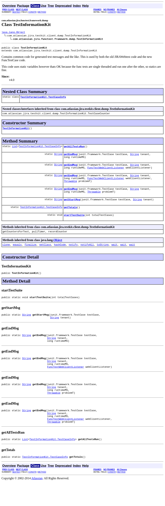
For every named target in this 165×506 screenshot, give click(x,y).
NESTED (16, 12)
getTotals (70, 217)
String (58, 158)
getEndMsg (70, 158)
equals (17, 256)
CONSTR (32, 12)
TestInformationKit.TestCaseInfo (43, 99)
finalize (30, 256)
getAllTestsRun (74, 150)
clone (6, 256)
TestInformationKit (15, 131)
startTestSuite (74, 225)
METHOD (42, 12)
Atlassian (37, 502)
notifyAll (87, 256)
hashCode (60, 256)
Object (57, 251)
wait (114, 256)
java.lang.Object (13, 32)
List (14, 150)
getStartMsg (72, 209)
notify (73, 256)
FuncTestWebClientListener (105, 173)
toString (102, 256)
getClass (45, 256)
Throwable (70, 189)
